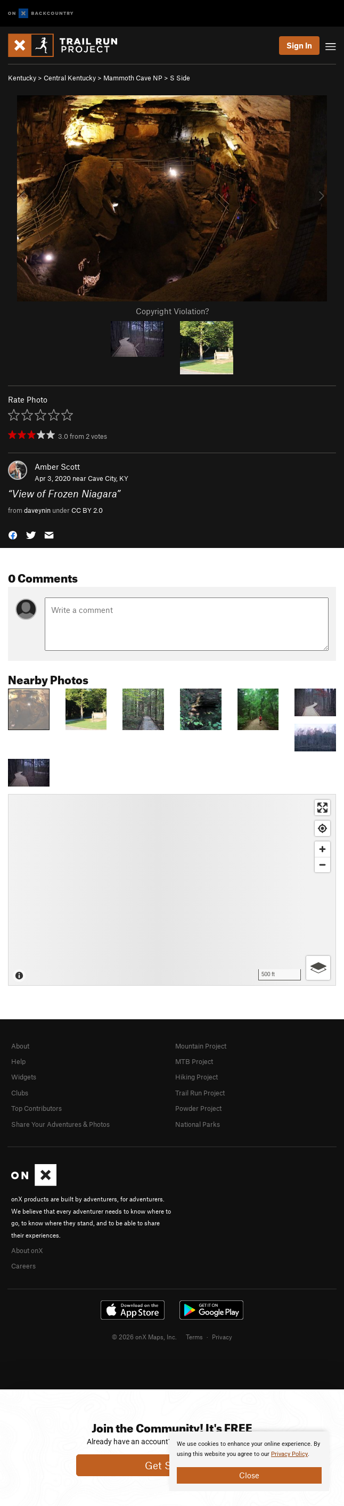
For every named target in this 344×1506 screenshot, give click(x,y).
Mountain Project (200, 1046)
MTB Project (194, 1061)
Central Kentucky (70, 77)
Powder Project (198, 1108)
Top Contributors (36, 1108)
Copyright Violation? (172, 311)
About (20, 1046)
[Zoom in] (322, 849)
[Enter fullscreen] (322, 807)
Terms (194, 1336)
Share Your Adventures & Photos (60, 1124)
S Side (180, 77)
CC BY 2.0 (87, 510)
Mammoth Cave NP (132, 77)
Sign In (299, 45)
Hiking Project (196, 1077)
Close (249, 1475)
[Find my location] (322, 828)
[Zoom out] (322, 864)
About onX (27, 1250)
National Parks (197, 1124)
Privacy (222, 1336)
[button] (13, 534)
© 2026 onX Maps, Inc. (144, 1336)
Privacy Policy (289, 1454)
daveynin (37, 510)
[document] (249, 1461)
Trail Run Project (200, 1092)
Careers (23, 1266)
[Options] (318, 968)
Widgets (23, 1077)
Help (18, 1061)
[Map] (172, 890)
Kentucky (22, 77)
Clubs (19, 1092)
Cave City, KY (108, 478)
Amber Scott (57, 466)
